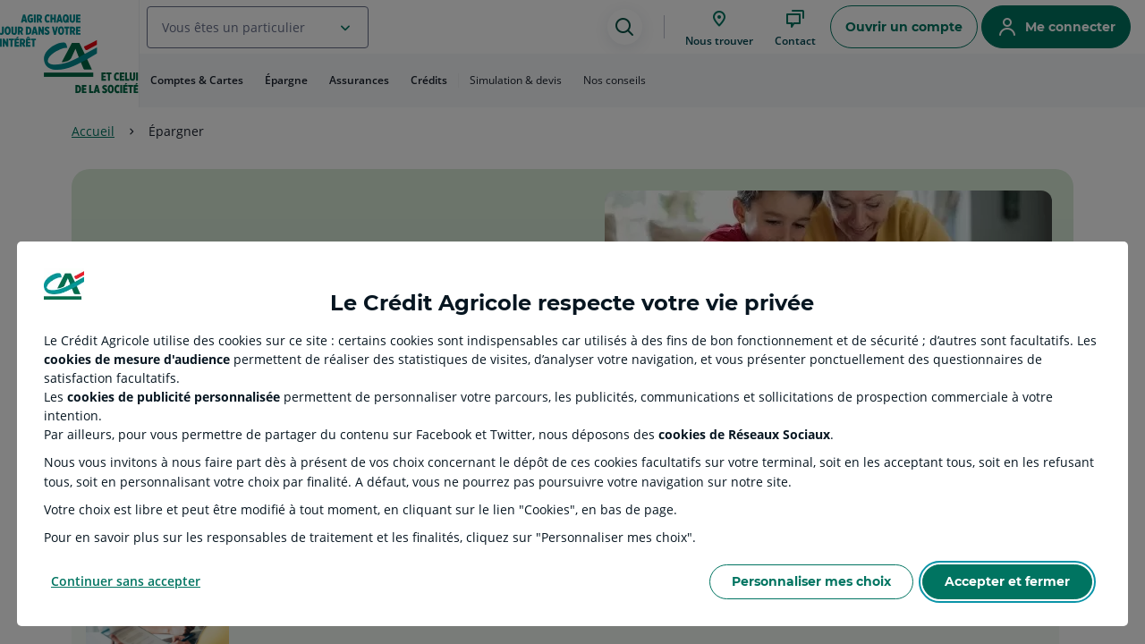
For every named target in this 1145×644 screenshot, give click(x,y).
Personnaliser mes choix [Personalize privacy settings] (811, 581)
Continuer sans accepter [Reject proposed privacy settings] (125, 580)
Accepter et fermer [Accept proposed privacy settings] (1007, 581)
